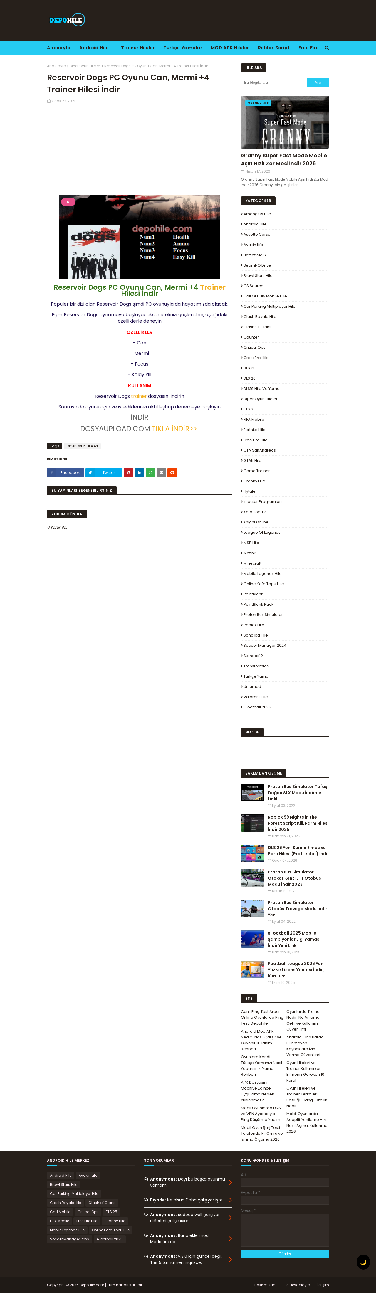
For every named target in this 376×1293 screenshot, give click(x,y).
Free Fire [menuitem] (308, 48)
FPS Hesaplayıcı (297, 1284)
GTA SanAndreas (260, 450)
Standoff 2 (253, 656)
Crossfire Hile (256, 358)
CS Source (253, 286)
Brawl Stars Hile (258, 275)
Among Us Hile (257, 214)
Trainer (213, 287)
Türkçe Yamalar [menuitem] (183, 48)
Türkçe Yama (256, 676)
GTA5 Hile (252, 460)
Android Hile (255, 224)
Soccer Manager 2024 (265, 645)
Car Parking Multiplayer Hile (270, 306)
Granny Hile (254, 481)
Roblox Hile (254, 625)
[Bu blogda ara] (274, 82)
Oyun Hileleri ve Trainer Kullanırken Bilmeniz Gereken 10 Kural (305, 1071)
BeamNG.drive (257, 265)
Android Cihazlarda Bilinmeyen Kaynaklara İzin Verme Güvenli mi (305, 1046)
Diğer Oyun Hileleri (85, 65)
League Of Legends (262, 532)
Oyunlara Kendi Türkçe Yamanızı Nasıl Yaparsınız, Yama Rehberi (261, 1065)
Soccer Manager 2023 (69, 1239)
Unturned (252, 686)
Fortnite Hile (255, 429)
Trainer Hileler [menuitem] (138, 48)
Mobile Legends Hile (263, 573)
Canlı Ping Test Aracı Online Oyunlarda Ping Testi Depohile (262, 1017)
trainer (139, 396)
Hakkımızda (265, 1284)
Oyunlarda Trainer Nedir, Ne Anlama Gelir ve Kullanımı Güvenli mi (303, 1020)
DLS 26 (250, 378)
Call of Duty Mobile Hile (265, 296)
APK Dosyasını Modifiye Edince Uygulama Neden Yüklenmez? (257, 1091)
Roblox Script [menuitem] (274, 48)
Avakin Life (253, 245)
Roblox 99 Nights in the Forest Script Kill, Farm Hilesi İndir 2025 (298, 823)
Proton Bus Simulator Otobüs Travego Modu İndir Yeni (297, 909)
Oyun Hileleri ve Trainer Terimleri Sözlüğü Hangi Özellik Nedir (306, 1097)
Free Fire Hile (256, 440)
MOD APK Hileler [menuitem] (230, 48)
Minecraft (252, 563)
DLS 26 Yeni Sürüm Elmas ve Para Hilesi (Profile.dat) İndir (298, 851)
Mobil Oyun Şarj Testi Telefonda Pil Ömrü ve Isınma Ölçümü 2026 (262, 1133)
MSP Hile (251, 543)
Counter (251, 337)
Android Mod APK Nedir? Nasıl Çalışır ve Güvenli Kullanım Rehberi (261, 1040)
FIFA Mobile (254, 419)
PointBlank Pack (258, 604)
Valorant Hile (256, 697)
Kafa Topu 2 (255, 512)
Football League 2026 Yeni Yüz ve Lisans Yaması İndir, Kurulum (296, 970)
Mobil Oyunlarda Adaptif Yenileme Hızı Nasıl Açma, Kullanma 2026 (307, 1122)
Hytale (250, 491)
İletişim (323, 1284)
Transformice (256, 666)
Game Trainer (257, 471)
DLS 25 (250, 368)
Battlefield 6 (255, 255)
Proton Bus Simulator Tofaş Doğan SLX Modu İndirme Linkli (297, 793)
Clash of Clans (257, 327)
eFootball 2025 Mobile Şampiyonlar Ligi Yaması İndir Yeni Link (294, 939)
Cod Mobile (60, 1211)
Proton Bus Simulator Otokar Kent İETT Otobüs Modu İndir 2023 (294, 878)
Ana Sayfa (56, 65)
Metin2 (250, 553)
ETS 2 (248, 409)
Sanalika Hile (256, 635)
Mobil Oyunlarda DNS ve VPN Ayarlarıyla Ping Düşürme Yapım (261, 1113)
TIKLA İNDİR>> (174, 429)
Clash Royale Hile (260, 316)
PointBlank (253, 594)
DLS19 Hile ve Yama (262, 388)
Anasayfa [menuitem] (58, 48)
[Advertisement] (139, 145)
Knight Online (256, 522)
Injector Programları (263, 501)
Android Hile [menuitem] (94, 48)
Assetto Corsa (257, 234)
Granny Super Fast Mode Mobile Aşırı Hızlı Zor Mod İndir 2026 (284, 159)
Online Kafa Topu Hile (264, 584)
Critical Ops (255, 347)
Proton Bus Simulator (263, 614)
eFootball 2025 (257, 707)
